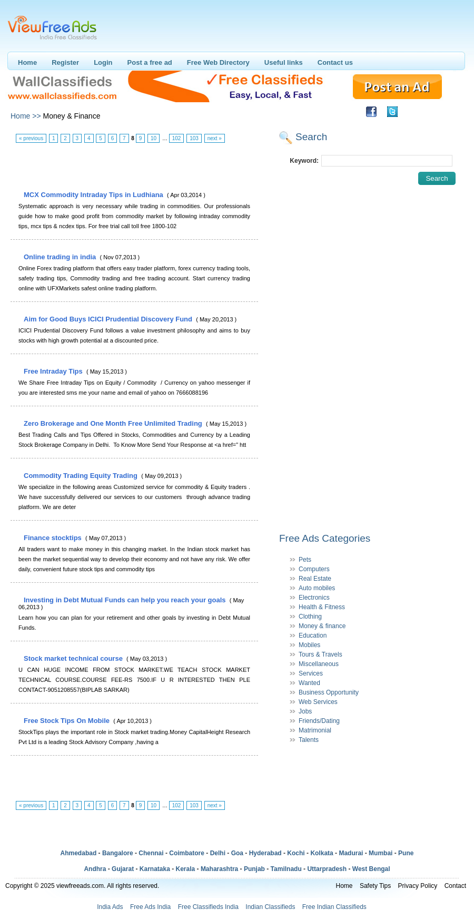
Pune (405, 853)
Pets (305, 559)
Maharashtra (219, 869)
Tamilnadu (286, 869)
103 (194, 138)
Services (311, 673)
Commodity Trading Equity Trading (82, 476)
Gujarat (123, 869)
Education (313, 635)
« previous (31, 138)
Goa (237, 853)
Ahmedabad (79, 853)
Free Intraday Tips (54, 371)
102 (176, 138)
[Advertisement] (134, 167)
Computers (314, 569)
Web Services (318, 702)
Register (65, 62)
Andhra (95, 869)
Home (27, 62)
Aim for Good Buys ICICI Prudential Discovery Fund (109, 319)
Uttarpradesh (327, 869)
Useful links (283, 62)
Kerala (185, 869)
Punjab (254, 869)
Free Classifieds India (208, 907)
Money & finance (322, 626)
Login (103, 62)
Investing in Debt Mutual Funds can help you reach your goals (126, 600)
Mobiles (309, 645)
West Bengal (371, 869)
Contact (455, 885)
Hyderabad (265, 853)
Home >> (26, 116)
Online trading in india (61, 257)
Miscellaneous (319, 664)
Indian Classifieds (270, 907)
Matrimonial (315, 730)
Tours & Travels (320, 654)
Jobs (305, 711)
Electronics (314, 597)
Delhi (217, 853)
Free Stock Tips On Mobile (68, 721)
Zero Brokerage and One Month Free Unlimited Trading (114, 423)
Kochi (295, 853)
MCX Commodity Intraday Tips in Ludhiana (94, 195)
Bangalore (117, 853)
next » (215, 138)
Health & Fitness (322, 607)
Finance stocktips (53, 538)
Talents (309, 740)
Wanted (309, 683)
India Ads (110, 907)
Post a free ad (149, 62)
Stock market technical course (74, 658)
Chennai (151, 853)
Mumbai (380, 853)
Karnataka (155, 869)
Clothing (310, 616)
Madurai (351, 853)
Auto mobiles (317, 588)
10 (153, 138)
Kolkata (321, 853)
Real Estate (315, 578)
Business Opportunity (329, 692)
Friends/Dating (319, 721)
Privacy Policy (418, 885)
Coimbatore (186, 853)
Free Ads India (150, 907)
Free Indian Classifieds (334, 907)
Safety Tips (375, 885)
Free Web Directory (218, 62)
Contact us (335, 62)
